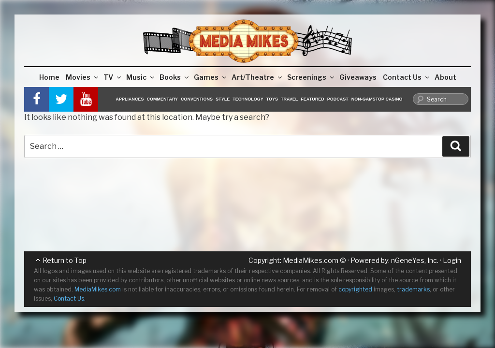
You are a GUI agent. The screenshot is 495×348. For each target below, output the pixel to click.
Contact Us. (70, 298)
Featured (312, 99)
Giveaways (358, 77)
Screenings (311, 77)
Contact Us (407, 77)
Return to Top (65, 260)
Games (211, 77)
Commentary (162, 99)
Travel (289, 99)
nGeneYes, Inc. (414, 260)
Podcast (338, 99)
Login (452, 260)
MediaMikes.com (310, 260)
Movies (83, 77)
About (445, 77)
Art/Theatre (257, 77)
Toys (272, 99)
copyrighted (355, 289)
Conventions (197, 99)
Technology (248, 99)
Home (49, 77)
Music (141, 77)
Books (175, 77)
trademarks (413, 289)
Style (223, 99)
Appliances (130, 99)
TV (112, 77)
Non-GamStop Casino (377, 99)
